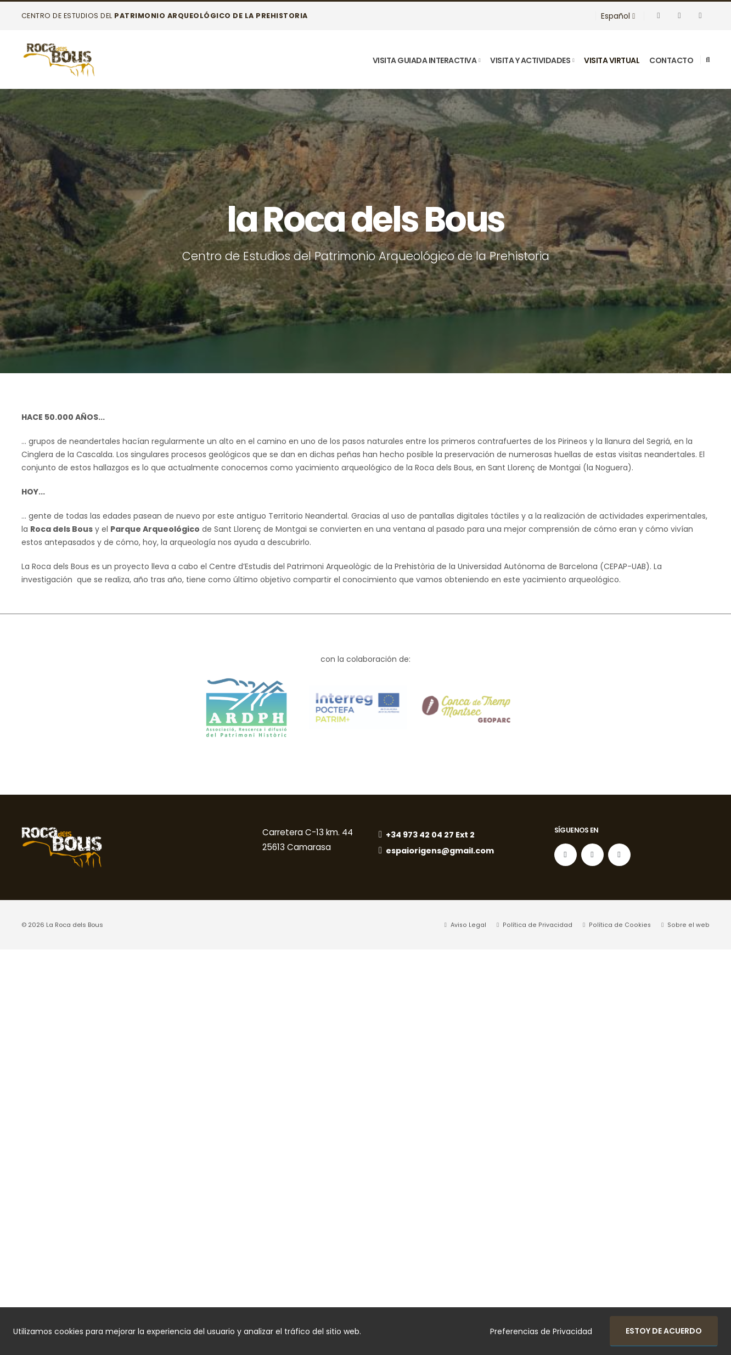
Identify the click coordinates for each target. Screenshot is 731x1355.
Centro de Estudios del (164, 15)
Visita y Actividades (530, 60)
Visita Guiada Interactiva (425, 60)
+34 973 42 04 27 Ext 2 (428, 835)
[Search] (708, 60)
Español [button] (618, 15)
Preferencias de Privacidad (541, 1331)
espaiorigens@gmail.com (439, 851)
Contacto (671, 60)
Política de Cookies (623, 925)
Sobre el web (689, 925)
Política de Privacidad (543, 925)
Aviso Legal (474, 925)
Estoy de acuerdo (664, 1330)
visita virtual (611, 60)
